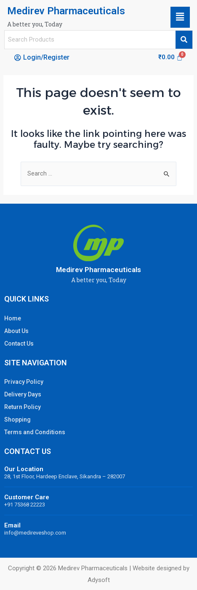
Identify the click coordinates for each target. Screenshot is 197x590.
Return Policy (22, 407)
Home (12, 318)
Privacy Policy (23, 381)
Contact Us (19, 343)
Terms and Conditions (34, 432)
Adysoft (99, 580)
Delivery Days (22, 394)
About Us (16, 331)
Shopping (17, 419)
